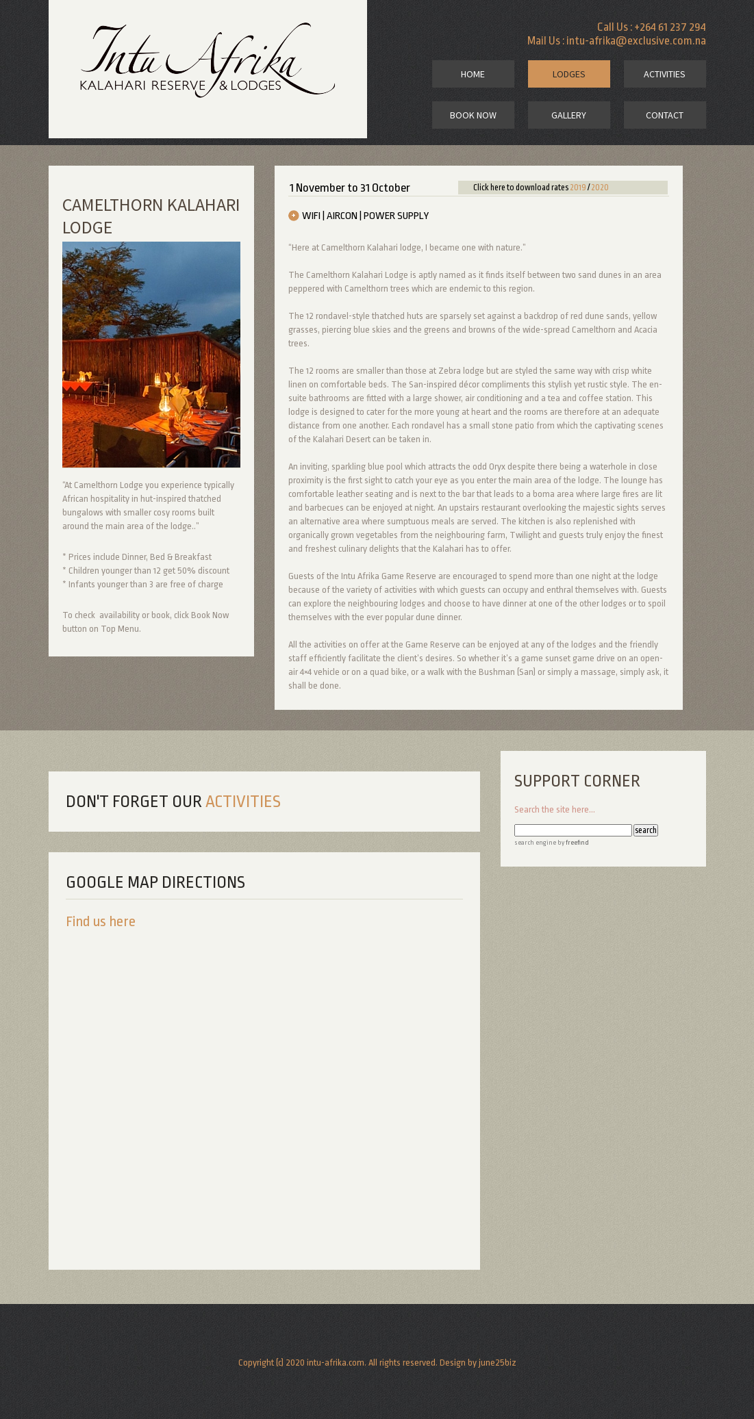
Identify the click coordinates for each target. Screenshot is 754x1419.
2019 (578, 187)
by (572, 842)
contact (664, 115)
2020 (600, 187)
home (473, 74)
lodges (569, 74)
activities (665, 74)
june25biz (497, 1362)
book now (473, 115)
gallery (568, 115)
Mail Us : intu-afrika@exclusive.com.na (616, 40)
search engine (535, 842)
